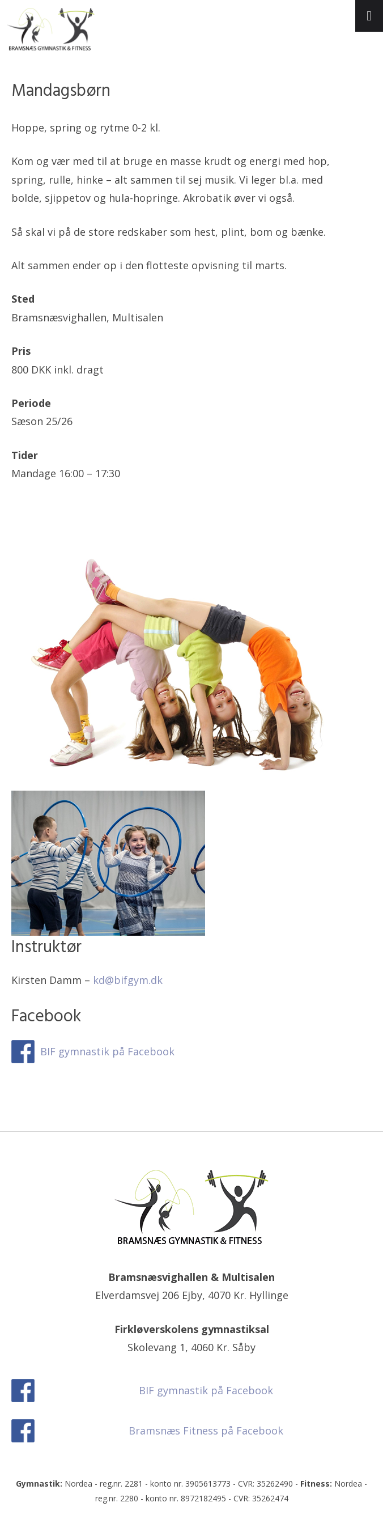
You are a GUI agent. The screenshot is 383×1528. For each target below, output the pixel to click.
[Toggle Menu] (369, 16)
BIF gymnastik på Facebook (107, 1051)
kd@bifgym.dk (128, 980)
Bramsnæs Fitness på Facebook (206, 1430)
